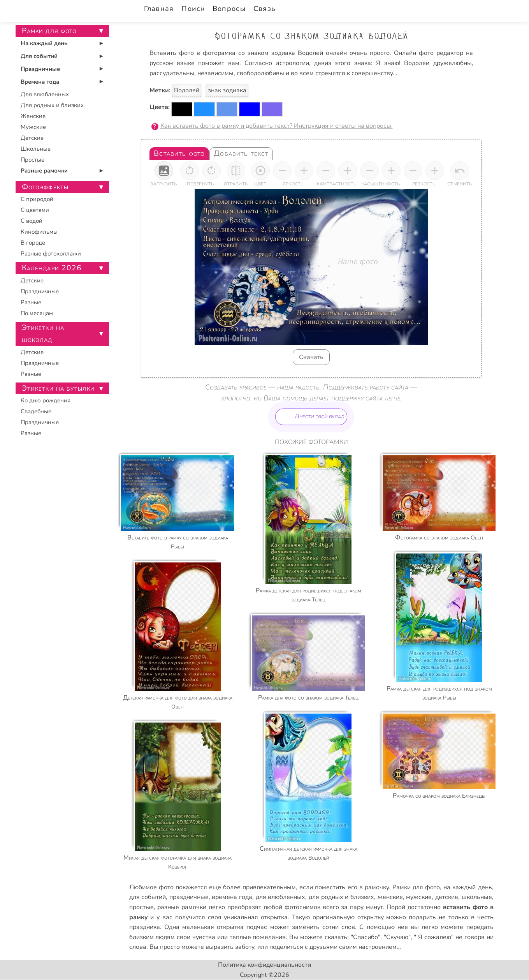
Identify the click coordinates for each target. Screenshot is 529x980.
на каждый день (467, 887)
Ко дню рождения (45, 400)
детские (446, 897)
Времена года (40, 82)
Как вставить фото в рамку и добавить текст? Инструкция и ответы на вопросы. (276, 126)
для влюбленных (281, 897)
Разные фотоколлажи (51, 253)
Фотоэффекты (45, 187)
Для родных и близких (52, 105)
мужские (419, 897)
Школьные (36, 149)
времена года (232, 897)
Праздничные (40, 69)
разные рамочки (181, 907)
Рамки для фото (416, 887)
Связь (264, 8)
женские (390, 897)
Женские (33, 116)
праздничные (189, 897)
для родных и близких (341, 897)
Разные (31, 302)
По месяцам (37, 313)
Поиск (192, 8)
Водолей (186, 90)
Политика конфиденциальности (264, 965)
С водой (31, 221)
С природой (37, 199)
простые (141, 907)
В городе (33, 243)
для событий (147, 897)
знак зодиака (227, 90)
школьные (477, 897)
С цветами (35, 210)
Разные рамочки (44, 170)
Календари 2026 (52, 268)
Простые (32, 160)
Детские (32, 138)
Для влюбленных (45, 94)
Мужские (33, 127)
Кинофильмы (39, 232)
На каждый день (44, 43)
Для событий (39, 56)
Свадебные (36, 411)
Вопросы (229, 8)
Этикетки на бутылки (58, 388)
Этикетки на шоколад (43, 334)
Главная (159, 8)
